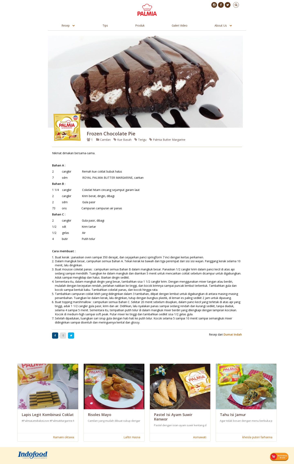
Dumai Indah (233, 334)
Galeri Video (179, 25)
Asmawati (199, 437)
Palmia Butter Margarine (167, 140)
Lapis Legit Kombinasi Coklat (48, 414)
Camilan (103, 140)
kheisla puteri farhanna (257, 437)
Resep (65, 25)
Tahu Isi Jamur (233, 414)
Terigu (140, 140)
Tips (105, 25)
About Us (221, 25)
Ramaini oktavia (63, 437)
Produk (140, 25)
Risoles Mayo (99, 414)
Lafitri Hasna (132, 437)
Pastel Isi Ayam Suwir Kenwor (173, 417)
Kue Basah (122, 140)
